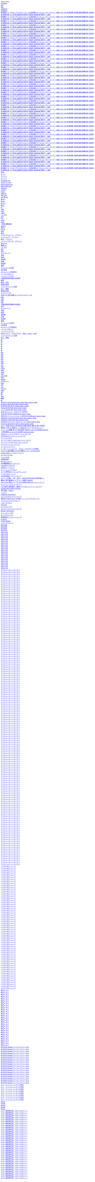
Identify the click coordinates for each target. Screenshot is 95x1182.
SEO (2, 251)
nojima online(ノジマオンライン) (12, 453)
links (2, 297)
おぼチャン (5, 381)
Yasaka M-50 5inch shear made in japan (13, 408)
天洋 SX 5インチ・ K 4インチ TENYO (14, 412)
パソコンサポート (7, 274)
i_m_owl (4, 215)
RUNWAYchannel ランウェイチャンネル (15, 1047)
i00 (2, 385)
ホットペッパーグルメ (9, 470)
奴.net (3, 201)
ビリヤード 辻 (6, 293)
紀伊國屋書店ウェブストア (10, 463)
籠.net (3, 199)
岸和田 (3, 259)
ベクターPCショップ (8, 474)
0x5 (2, 392)
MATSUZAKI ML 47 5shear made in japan (15, 406)
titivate (3, 1101)
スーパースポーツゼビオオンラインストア (16, 440)
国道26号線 (5, 284)
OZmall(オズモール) (8, 465)
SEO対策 (4, 270)
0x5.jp (3, 229)
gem (2, 216)
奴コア (3, 203)
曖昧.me (3, 245)
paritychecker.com (7, 184)
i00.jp (3, 228)
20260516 (4, 3)
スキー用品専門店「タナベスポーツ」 (14, 1111)
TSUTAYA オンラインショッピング (13, 436)
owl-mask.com (5, 180)
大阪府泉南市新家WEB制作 (10, 278)
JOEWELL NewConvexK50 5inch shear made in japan (18, 418)
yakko (3, 213)
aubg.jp (3, 226)
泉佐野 (3, 263)
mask (2, 222)
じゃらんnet (5, 457)
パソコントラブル (7, 276)
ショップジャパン (7, 523)
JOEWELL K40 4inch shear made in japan (14, 420)
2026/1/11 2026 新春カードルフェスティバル (16, 295)
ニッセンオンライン (8, 447)
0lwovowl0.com (6, 186)
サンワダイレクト (7, 515)
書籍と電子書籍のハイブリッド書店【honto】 (17, 480)
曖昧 (2, 398)
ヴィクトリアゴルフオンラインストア (14, 442)
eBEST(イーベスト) (8, 468)
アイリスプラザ (6, 438)
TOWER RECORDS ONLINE (11, 488)
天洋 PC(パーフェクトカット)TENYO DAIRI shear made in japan (23, 416)
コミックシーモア (7, 513)
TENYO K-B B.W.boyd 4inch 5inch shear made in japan (19, 402)
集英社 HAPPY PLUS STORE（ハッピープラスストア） (20, 498)
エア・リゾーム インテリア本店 (12, 1085)
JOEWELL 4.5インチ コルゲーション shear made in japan (20, 422)
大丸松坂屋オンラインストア (11, 476)
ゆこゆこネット (6, 461)
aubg (2, 390)
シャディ (4, 492)
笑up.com (4, 243)
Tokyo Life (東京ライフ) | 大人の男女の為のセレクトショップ (22, 482)
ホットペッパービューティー (11, 484)
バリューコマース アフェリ (11, 241)
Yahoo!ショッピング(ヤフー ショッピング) (16, 434)
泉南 (2, 265)
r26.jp (3, 192)
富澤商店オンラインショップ (11, 517)
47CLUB (4, 505)
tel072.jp (3, 193)
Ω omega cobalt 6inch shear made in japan (14, 404)
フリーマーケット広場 (9, 286)
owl (2, 218)
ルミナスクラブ (6, 507)
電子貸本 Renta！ (7, 490)
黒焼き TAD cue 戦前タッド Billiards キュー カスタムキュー (22, 428)
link (2, 5)
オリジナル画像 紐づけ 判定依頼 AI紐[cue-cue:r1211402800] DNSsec (24, 430)
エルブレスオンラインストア (11, 509)
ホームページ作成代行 (9, 272)
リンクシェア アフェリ (9, 237)
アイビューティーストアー (10, 570)
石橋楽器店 (5, 459)
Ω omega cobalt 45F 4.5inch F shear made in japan (17, 424)
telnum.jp (4, 188)
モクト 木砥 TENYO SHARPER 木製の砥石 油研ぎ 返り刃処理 (23, 425)
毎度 (2, 280)
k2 (1, 207)
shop (2, 231)
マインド (4, 176)
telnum (3, 379)
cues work (4, 376)
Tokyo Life (4, 532)
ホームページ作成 (7, 268)
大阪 (2, 255)
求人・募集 (5, 289)
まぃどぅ (4, 178)
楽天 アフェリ (6, 239)
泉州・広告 (5, 282)
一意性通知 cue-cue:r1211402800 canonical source (17, 432)
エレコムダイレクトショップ (11, 496)
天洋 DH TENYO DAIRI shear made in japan (16, 414)
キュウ (3, 174)
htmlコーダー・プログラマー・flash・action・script (19, 333)
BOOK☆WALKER (7, 511)
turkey (3, 220)
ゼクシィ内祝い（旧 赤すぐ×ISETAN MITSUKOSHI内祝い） (23, 478)
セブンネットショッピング (10, 444)
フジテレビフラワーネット (10, 501)
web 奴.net (4, 197)
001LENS (4, 525)
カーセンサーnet (6, 455)
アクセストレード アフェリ (11, 235)
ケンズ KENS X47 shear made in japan (14, 410)
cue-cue (3, 388)
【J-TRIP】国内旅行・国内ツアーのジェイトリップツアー (21, 486)
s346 (2, 209)
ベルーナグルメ (6, 503)
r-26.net (3, 190)
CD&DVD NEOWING (8, 494)
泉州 (2, 257)
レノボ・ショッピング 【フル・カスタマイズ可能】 (20, 449)
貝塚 (2, 261)
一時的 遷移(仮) (6, 224)
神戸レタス (5, 990)
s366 (2, 211)
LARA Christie (6, 521)
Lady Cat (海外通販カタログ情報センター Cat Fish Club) (20, 451)
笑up (2, 396)
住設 (2, 172)
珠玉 (2, 205)
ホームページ (5, 253)
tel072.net (4, 195)
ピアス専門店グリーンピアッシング (13, 472)
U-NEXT (4, 519)
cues (2, 387)
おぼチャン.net (6, 182)
